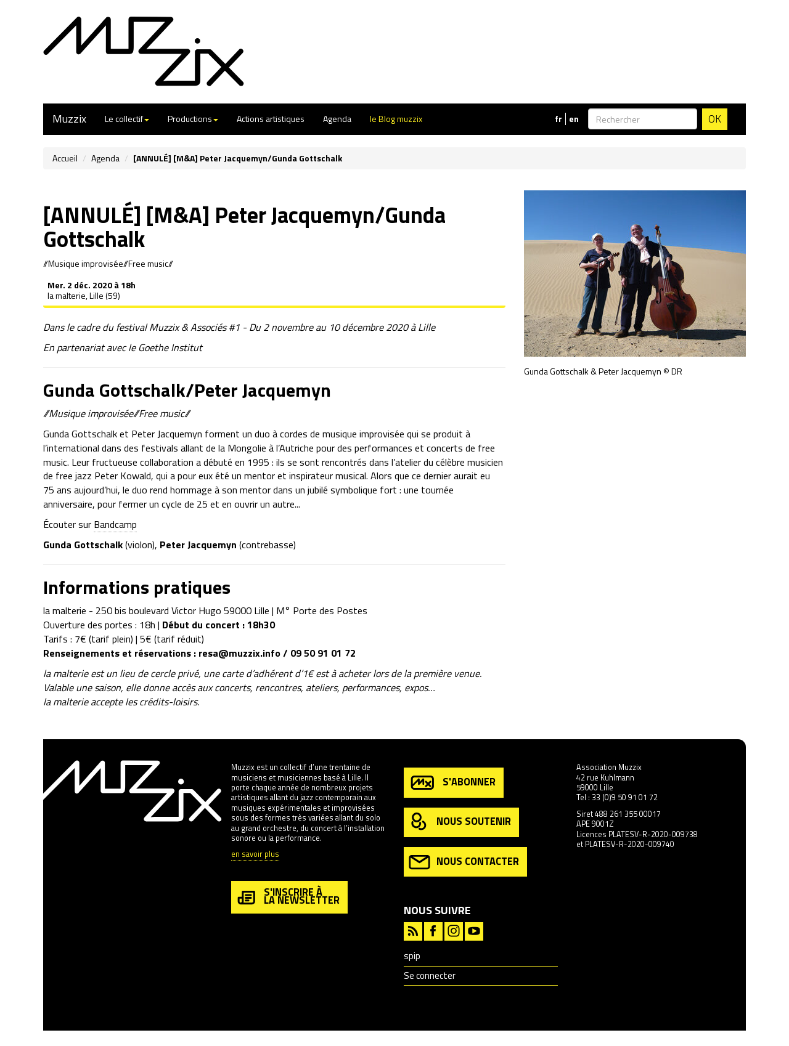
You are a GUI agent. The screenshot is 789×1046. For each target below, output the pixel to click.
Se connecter (430, 975)
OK (714, 119)
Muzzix (69, 118)
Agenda (337, 118)
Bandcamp (115, 524)
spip (412, 956)
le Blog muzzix (396, 118)
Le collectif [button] (127, 118)
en (574, 119)
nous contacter (464, 862)
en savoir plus (255, 854)
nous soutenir (460, 822)
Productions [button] (193, 118)
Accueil (65, 158)
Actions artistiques (271, 118)
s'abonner (452, 782)
